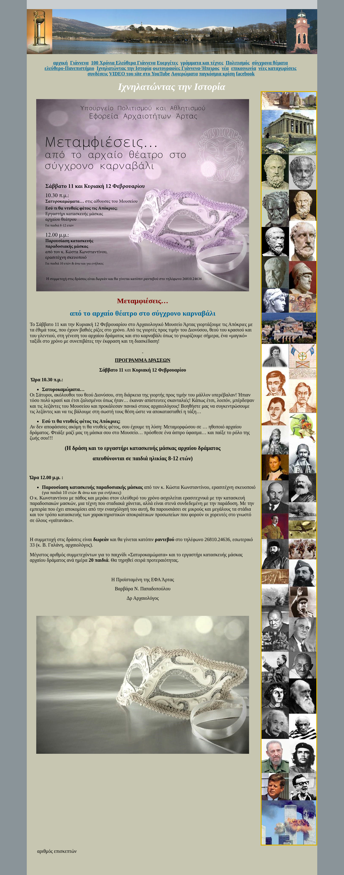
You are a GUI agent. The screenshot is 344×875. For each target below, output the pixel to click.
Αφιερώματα (184, 73)
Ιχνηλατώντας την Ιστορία (124, 68)
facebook (245, 73)
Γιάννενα (79, 62)
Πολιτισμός (237, 62)
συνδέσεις (98, 73)
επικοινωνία (243, 68)
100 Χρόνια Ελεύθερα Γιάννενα (123, 62)
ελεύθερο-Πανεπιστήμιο (69, 68)
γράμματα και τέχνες (201, 62)
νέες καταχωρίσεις (278, 68)
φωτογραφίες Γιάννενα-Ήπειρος (186, 68)
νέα (225, 68)
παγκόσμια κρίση (217, 73)
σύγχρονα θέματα (270, 62)
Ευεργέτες (167, 62)
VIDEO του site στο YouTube (139, 73)
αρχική (60, 62)
